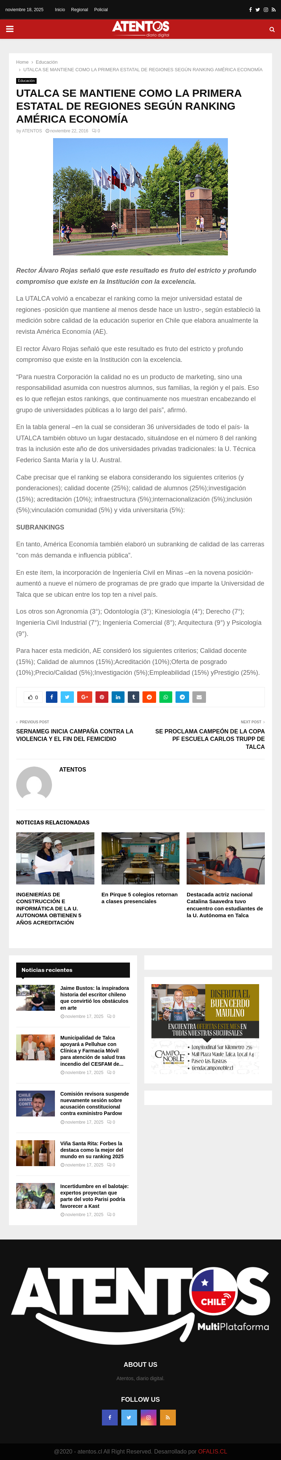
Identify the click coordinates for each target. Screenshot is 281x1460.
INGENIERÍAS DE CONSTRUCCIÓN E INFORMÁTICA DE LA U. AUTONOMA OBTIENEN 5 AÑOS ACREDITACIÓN (48, 908)
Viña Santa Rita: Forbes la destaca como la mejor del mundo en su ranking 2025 (92, 1150)
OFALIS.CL (212, 1451)
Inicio (60, 9)
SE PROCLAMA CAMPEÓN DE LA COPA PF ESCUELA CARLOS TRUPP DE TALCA (210, 739)
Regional (79, 9)
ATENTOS (32, 130)
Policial (101, 9)
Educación (26, 81)
